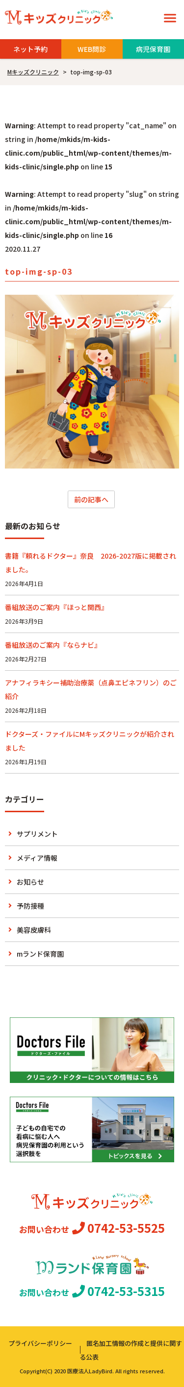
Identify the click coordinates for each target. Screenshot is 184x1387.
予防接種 (30, 906)
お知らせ (30, 882)
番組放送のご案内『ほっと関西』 (56, 607)
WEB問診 (92, 49)
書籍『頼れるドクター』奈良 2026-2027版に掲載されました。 (90, 562)
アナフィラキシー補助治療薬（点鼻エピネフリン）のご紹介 (91, 689)
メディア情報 (37, 858)
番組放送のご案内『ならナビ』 (53, 645)
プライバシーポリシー (40, 1343)
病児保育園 (153, 49)
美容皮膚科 (34, 930)
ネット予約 (30, 49)
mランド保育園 (40, 954)
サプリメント (37, 834)
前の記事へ (91, 499)
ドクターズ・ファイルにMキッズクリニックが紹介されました (89, 740)
